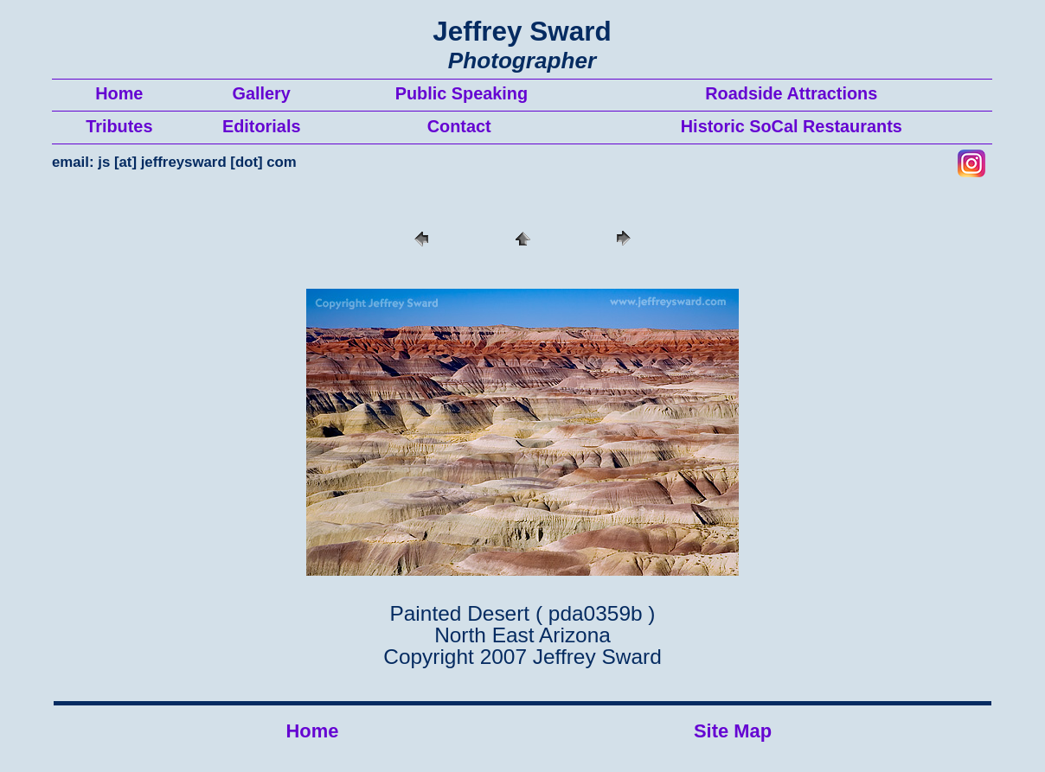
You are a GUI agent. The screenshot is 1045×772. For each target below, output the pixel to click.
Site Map (733, 731)
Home (312, 731)
